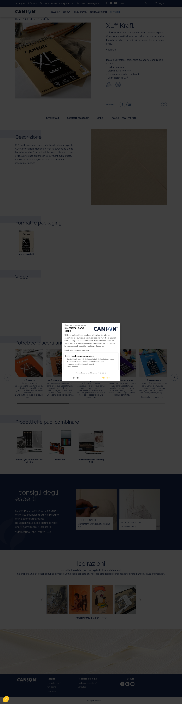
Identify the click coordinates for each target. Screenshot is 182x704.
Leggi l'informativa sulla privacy (77, 350)
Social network (72, 367)
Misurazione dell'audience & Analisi (80, 364)
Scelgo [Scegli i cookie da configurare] (76, 378)
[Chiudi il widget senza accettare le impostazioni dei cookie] (75, 325)
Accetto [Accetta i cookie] (106, 378)
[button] (6, 699)
